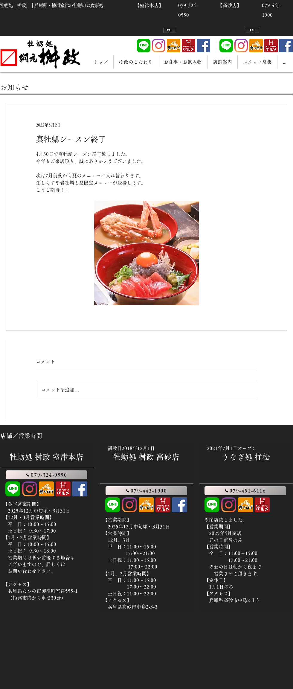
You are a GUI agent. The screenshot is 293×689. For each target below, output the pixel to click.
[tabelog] (173, 45)
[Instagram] (158, 45)
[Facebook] (203, 45)
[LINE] (143, 45)
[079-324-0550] (46, 474)
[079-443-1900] (146, 490)
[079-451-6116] (245, 490)
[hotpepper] (188, 45)
